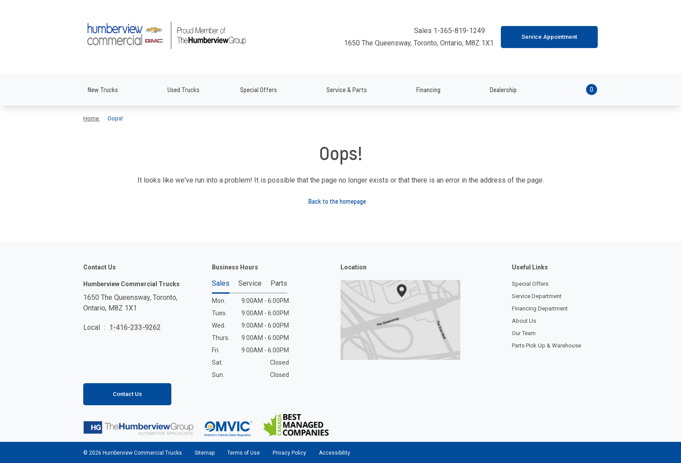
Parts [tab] (278, 284)
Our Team (524, 333)
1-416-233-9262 (135, 327)
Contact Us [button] (127, 394)
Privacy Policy (289, 453)
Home (91, 118)
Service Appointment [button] (549, 37)
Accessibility (334, 453)
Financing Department (540, 308)
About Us (524, 320)
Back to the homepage (340, 201)
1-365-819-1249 (460, 30)
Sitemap (204, 453)
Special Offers (530, 283)
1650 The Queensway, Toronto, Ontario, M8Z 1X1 (414, 43)
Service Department (537, 296)
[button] (580, 90)
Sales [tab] (220, 284)
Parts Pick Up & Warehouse (546, 345)
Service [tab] (250, 284)
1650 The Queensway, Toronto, (130, 303)
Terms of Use (243, 453)
